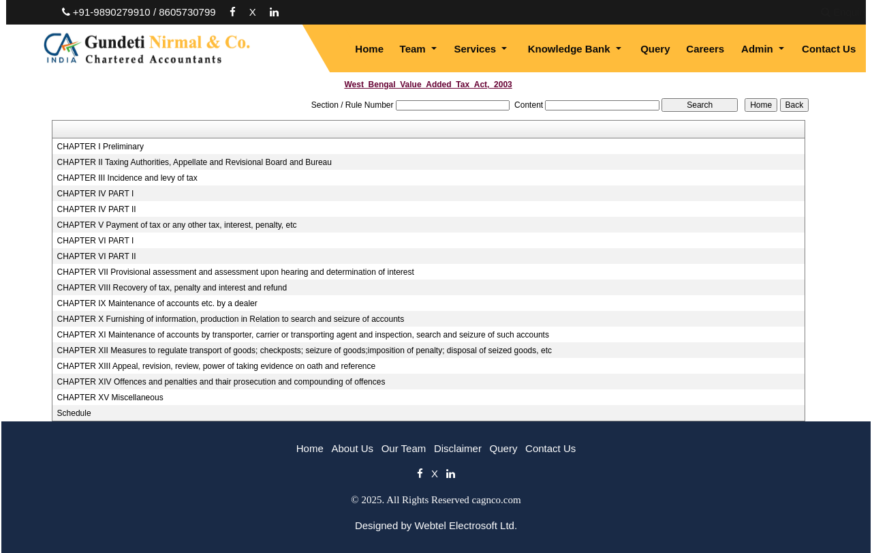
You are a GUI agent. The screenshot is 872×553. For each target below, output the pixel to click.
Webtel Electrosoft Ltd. (465, 525)
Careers (705, 49)
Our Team (404, 448)
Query (655, 49)
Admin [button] (758, 49)
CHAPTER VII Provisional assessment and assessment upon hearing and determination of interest (235, 272)
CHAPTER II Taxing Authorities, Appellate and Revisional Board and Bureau (194, 162)
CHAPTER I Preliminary (100, 146)
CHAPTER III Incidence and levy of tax (127, 178)
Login (800, 12)
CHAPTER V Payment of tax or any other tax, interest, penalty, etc (177, 225)
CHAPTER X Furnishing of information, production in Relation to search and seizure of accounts (231, 319)
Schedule (74, 413)
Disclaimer (458, 448)
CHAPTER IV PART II (96, 209)
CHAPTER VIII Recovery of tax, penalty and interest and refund (172, 288)
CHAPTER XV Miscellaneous (110, 397)
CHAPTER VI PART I (95, 240)
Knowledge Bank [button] (570, 49)
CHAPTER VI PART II (96, 256)
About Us (352, 448)
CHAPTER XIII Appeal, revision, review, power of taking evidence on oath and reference (216, 366)
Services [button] (476, 49)
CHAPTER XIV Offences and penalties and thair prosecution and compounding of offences (221, 382)
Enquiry (747, 12)
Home (369, 49)
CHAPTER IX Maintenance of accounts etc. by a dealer (157, 303)
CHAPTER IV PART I (95, 193)
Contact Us (829, 49)
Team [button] (414, 49)
